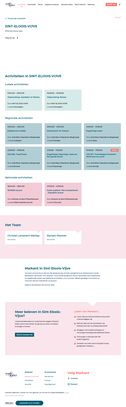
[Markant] (10, 4)
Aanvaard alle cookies (29, 403)
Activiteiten (32, 4)
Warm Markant (80, 4)
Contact (47, 380)
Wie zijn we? (49, 376)
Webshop (91, 4)
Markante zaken (67, 4)
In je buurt (22, 4)
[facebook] (120, 4)
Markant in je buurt (32, 376)
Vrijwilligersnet (49, 384)
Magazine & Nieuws (52, 4)
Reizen (40, 4)
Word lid (28, 384)
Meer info (9, 403)
